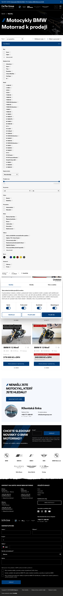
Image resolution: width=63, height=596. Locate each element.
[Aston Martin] (45, 7)
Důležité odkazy (44, 485)
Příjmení (34, 529)
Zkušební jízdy (41, 492)
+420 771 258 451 (27, 414)
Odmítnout (11, 315)
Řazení (3, 39)
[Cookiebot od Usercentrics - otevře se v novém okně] (54, 280)
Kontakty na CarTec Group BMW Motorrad (17, 485)
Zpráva (3, 558)
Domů (3, 14)
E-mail (34, 430)
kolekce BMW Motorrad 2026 (36, 2)
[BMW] (20, 7)
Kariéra (39, 494)
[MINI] (24, 7)
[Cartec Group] (8, 7)
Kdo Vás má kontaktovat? (8, 551)
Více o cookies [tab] (52, 285)
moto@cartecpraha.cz (25, 495)
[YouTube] (49, 511)
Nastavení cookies (53, 590)
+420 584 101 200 (6, 507)
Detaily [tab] (31, 285)
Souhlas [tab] (11, 285)
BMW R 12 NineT (11, 347)
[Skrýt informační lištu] (61, 2)
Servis (39, 489)
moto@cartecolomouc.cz (7, 509)
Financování (40, 491)
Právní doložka (25, 590)
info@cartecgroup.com (45, 414)
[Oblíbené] (26, 347)
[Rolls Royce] (37, 7)
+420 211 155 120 (25, 494)
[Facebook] (38, 511)
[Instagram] (42, 511)
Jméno (3, 529)
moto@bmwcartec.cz (6, 495)
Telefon (4, 544)
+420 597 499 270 (6, 494)
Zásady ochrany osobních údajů (38, 590)
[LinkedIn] (45, 511)
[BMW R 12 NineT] (16, 334)
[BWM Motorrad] (30, 7)
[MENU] (60, 7)
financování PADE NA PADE (18, 2)
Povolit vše (51, 315)
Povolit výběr (31, 315)
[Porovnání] (28, 347)
